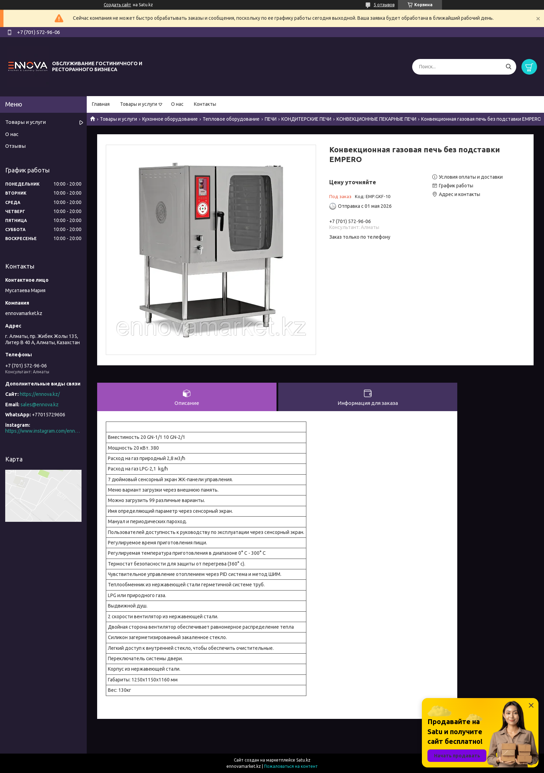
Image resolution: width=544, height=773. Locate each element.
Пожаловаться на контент (291, 766)
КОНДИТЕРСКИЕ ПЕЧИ (306, 119)
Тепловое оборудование (231, 119)
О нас (177, 104)
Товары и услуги (138, 104)
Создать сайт (117, 4)
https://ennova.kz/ (40, 394)
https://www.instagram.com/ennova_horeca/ (43, 431)
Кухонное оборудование (170, 119)
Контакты (205, 104)
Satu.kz (303, 760)
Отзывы (15, 146)
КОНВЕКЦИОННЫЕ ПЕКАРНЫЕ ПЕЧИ (376, 119)
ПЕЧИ (271, 119)
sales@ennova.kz (39, 404)
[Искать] (508, 67)
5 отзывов (384, 4)
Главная (101, 104)
